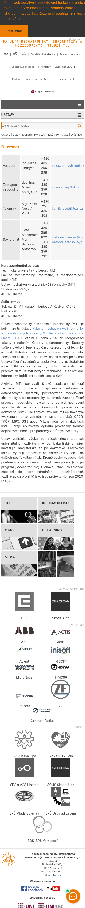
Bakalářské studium (43, 54)
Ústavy (5, 134)
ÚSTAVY (7, 115)
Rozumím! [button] (14, 31)
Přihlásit (75, 39)
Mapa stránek (52, 875)
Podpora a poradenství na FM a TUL (33, 79)
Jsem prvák (65, 79)
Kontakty (46, 66)
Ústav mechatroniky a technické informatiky (40, 134)
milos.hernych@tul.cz (68, 165)
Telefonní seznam (70, 54)
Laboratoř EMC (64, 66)
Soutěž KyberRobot (24, 66)
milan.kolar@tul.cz (65, 187)
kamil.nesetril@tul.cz (67, 208)
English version (42, 91)
